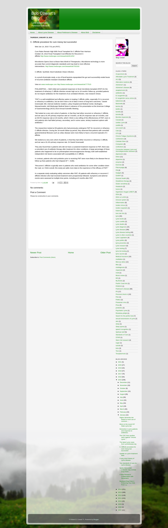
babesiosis (119, 101)
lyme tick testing (121, 251)
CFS (117, 133)
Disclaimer (96, 32)
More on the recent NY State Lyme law (127, 425)
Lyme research (121, 246)
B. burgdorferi (120, 95)
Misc (117, 264)
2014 (120, 489)
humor (118, 189)
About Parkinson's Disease (67, 32)
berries (118, 106)
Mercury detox (120, 262)
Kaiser (118, 210)
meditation (119, 259)
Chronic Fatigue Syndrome (125, 136)
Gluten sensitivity (121, 184)
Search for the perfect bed (124, 316)
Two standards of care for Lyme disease (128, 464)
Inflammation (120, 202)
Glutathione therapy (122, 181)
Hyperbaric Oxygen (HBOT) (125, 192)
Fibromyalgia (120, 167)
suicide (118, 345)
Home (32, 32)
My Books (119, 281)
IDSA (117, 194)
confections (119, 147)
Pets (117, 297)
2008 (120, 507)
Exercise (119, 165)
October (123, 388)
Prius (117, 305)
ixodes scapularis (121, 208)
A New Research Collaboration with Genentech (126, 476)
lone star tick (120, 213)
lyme (117, 216)
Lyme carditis (120, 221)
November (123, 385)
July (121, 397)
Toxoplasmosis (121, 353)
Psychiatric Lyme (121, 310)
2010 (120, 501)
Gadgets (118, 173)
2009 (120, 504)
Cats (117, 130)
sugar (118, 343)
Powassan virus (121, 302)
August (122, 394)
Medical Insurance (122, 256)
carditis (118, 125)
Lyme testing (120, 248)
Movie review (120, 275)
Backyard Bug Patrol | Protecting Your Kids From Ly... (127, 483)
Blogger (96, 519)
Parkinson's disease (122, 289)
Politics (118, 300)
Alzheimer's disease (122, 87)
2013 (120, 492)
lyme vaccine (120, 254)
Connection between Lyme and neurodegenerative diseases (126, 150)
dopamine (119, 159)
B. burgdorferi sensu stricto (125, 98)
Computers (119, 144)
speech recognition (122, 329)
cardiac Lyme (120, 122)
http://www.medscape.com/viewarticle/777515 (74, 84)
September (124, 391)
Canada (118, 120)
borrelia (118, 114)
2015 (120, 380)
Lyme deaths (120, 224)
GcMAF (118, 175)
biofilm (118, 109)
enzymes (119, 162)
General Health (121, 178)
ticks (117, 348)
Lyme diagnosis (121, 227)
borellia (118, 112)
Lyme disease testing (123, 232)
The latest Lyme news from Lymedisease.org (128, 443)
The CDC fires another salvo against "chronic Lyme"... (128, 437)
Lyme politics (120, 240)
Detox (118, 157)
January (123, 415)
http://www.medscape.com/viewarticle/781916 (62, 66)
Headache (119, 186)
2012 (120, 495)
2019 (120, 368)
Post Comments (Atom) (47, 257)
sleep (117, 324)
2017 (120, 374)
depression (119, 154)
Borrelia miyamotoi (122, 117)
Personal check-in (122, 294)
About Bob (85, 32)
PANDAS (119, 286)
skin (117, 321)
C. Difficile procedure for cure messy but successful (128, 448)
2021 (120, 362)
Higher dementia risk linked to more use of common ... (127, 419)
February (123, 412)
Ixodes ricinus (120, 205)
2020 (120, 365)
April (121, 406)
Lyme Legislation (121, 237)
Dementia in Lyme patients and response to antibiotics (129, 430)
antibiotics (119, 93)
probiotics (119, 308)
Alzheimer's (120, 85)
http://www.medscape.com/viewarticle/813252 (57, 56)
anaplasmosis (120, 90)
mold (117, 273)
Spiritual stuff (120, 332)
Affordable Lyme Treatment (125, 77)
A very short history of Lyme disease (127, 459)
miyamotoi (119, 270)
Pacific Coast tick (121, 283)
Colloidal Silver (121, 141)
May (121, 403)
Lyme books (120, 219)
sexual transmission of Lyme (125, 318)
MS (117, 278)
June (122, 400)
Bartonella (119, 103)
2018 (120, 371)
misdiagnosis (120, 267)
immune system (121, 200)
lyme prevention (121, 243)
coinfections (120, 139)
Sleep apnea (120, 326)
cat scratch (119, 128)
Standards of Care (122, 335)
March (122, 409)
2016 (120, 377)
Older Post (106, 252)
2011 (120, 498)
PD (117, 291)
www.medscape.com (49, 84)
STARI (118, 337)
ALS (117, 79)
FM (117, 170)
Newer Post (35, 252)
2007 (120, 510)
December (123, 382)
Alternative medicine (123, 82)
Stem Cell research (122, 340)
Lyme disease (120, 229)
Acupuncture (120, 74)
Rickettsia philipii (121, 313)
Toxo (117, 351)
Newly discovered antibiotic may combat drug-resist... (128, 469)
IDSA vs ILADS (121, 197)
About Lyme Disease (46, 32)
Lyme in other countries (124, 235)
